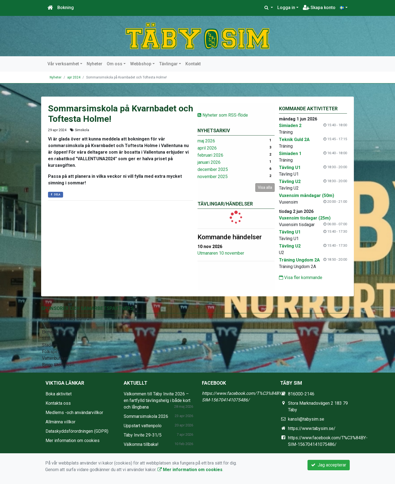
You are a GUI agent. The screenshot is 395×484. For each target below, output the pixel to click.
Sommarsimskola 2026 (146, 416)
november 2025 (213, 176)
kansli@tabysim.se (306, 419)
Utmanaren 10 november (221, 253)
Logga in (286, 7)
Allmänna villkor (60, 421)
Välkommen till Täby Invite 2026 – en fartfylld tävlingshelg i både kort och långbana (157, 400)
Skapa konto (319, 7)
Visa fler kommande (300, 277)
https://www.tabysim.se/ (311, 428)
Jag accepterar (328, 465)
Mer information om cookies (73, 440)
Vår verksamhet (63, 63)
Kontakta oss (58, 403)
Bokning (65, 7)
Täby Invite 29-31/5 (143, 435)
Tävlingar (168, 63)
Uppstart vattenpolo (143, 425)
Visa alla (265, 187)
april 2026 (207, 148)
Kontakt (193, 63)
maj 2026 (206, 140)
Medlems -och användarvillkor (74, 412)
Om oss (114, 63)
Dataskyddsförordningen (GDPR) (77, 431)
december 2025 (213, 169)
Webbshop (140, 63)
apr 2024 (73, 77)
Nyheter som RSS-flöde (223, 115)
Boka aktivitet (59, 393)
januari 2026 (209, 162)
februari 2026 (210, 155)
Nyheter (94, 63)
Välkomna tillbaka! (141, 444)
